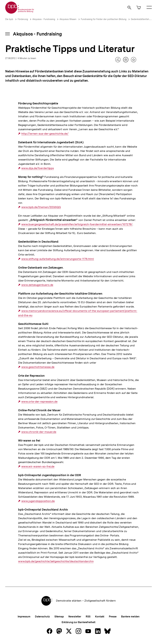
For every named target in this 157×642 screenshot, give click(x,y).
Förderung (23, 19)
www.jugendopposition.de (38, 501)
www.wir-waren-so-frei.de (38, 466)
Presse (112, 616)
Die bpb (9, 19)
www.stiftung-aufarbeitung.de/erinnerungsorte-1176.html (57, 259)
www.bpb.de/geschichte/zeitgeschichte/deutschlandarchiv (56, 561)
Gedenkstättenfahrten (142, 19)
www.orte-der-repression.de (39, 401)
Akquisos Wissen (67, 19)
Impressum (24, 616)
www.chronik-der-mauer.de (38, 432)
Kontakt (99, 616)
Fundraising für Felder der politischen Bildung (103, 19)
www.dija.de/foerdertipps (37, 168)
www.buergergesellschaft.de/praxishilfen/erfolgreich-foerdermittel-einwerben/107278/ (77, 224)
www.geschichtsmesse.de (38, 367)
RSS (88, 616)
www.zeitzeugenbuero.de (37, 285)
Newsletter (74, 616)
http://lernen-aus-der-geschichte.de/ (45, 133)
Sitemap (59, 616)
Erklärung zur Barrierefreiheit (78, 622)
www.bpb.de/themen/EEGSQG (41, 207)
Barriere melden (130, 616)
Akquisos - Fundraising (43, 19)
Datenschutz (42, 616)
